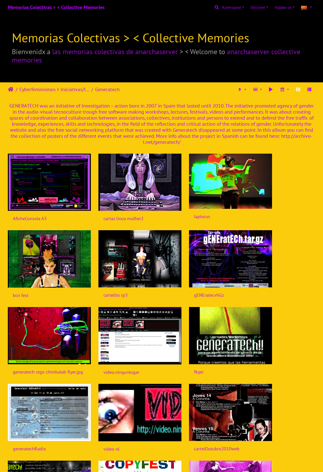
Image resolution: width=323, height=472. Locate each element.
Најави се (283, 7)
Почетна (11, 89)
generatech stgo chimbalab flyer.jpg (200, 279)
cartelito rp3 (25, 279)
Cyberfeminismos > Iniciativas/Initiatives (54, 89)
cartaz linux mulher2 (112, 210)
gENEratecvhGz (106, 279)
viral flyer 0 (24, 416)
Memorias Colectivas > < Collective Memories (56, 7)
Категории (231, 7)
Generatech (107, 89)
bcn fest (257, 210)
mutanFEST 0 (105, 416)
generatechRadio (108, 347)
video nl (178, 347)
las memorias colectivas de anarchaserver (115, 51)
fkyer (17, 347)
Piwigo (172, 461)
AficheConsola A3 (30, 210)
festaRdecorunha (186, 416)
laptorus (178, 208)
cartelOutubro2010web (271, 347)
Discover (258, 7)
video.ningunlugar (267, 279)
